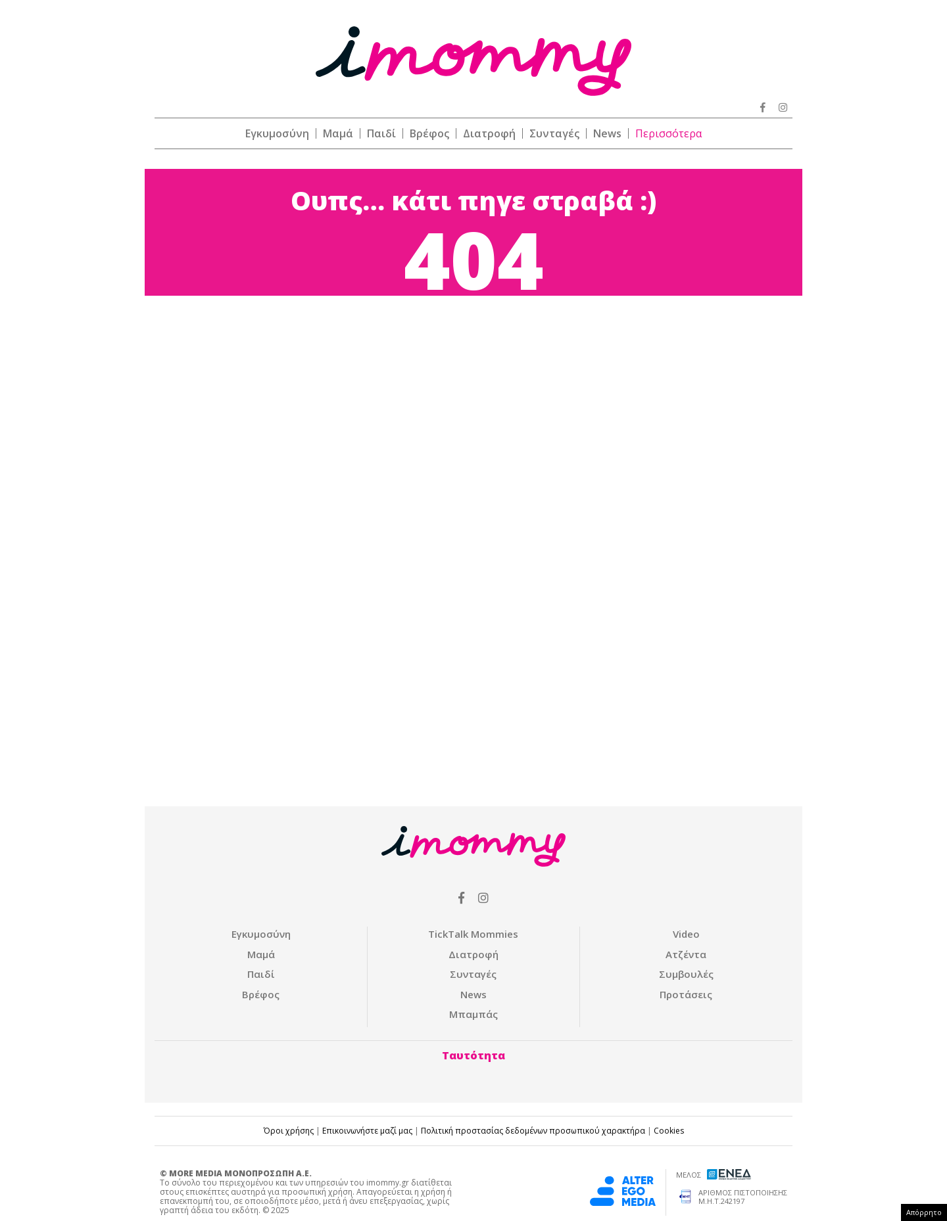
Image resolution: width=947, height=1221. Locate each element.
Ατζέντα (686, 954)
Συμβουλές (686, 973)
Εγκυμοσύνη (277, 133)
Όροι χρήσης (289, 1130)
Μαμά (338, 133)
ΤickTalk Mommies (473, 933)
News (607, 133)
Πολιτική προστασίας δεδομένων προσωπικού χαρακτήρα (533, 1130)
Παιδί (381, 133)
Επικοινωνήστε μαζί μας (367, 1130)
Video (686, 933)
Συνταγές (554, 133)
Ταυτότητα (473, 1055)
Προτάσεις (686, 994)
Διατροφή (489, 133)
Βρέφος (429, 133)
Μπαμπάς (473, 1014)
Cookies (669, 1130)
